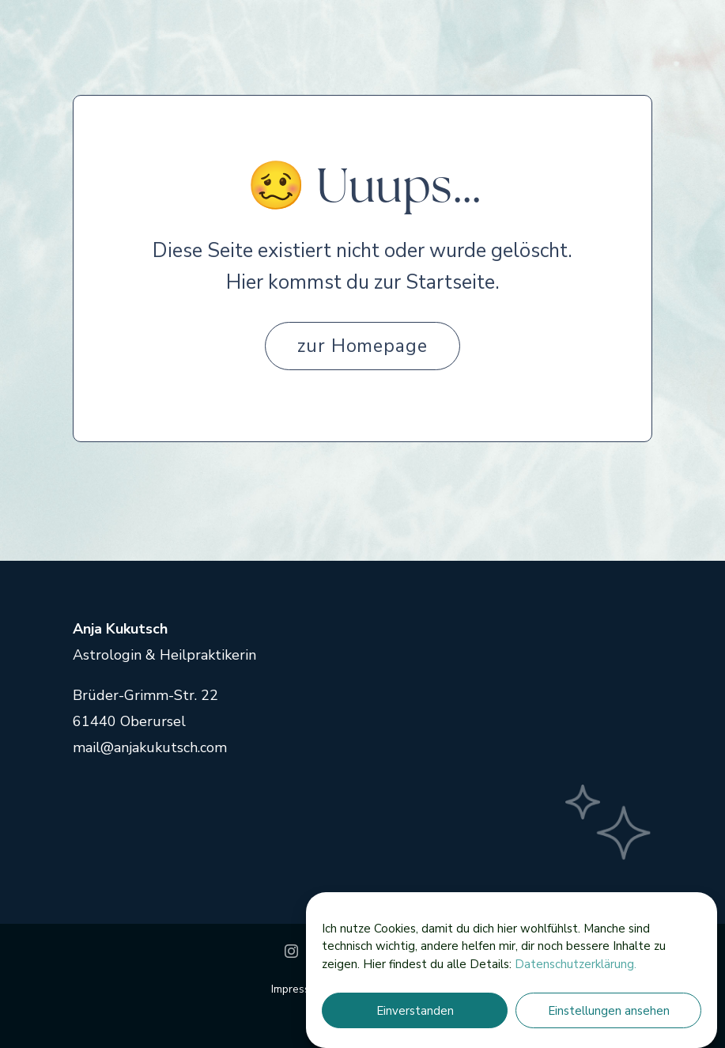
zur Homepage (363, 346)
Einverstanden (415, 1011)
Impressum (299, 989)
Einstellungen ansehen (609, 1011)
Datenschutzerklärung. (575, 964)
